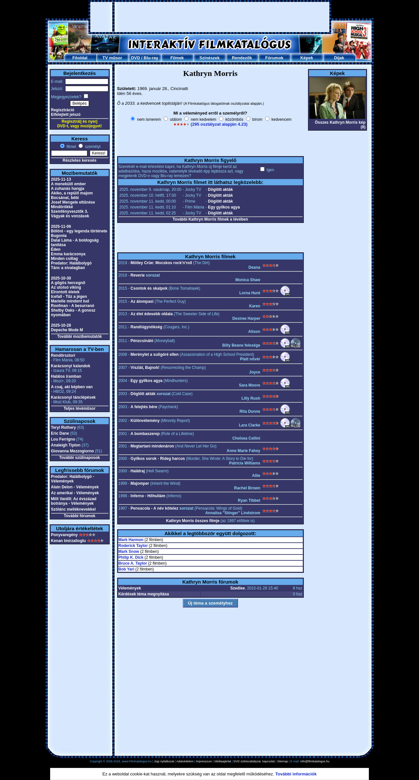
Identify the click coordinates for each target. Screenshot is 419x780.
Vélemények (129, 588)
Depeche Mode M (67, 330)
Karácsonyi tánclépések (73, 397)
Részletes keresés (79, 160)
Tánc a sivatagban (68, 267)
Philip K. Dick (131, 557)
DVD (135, 57)
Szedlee (237, 588)
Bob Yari (126, 569)
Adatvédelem (185, 761)
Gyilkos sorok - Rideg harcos (158, 458)
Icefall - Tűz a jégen (69, 296)
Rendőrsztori (63, 355)
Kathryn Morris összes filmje (192, 520)
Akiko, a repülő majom (72, 193)
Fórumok (274, 57)
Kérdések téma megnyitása (143, 594)
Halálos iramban (66, 376)
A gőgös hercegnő (68, 283)
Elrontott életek (65, 292)
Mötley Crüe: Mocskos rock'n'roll (161, 263)
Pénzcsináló (142, 340)
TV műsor (112, 57)
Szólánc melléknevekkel (73, 509)
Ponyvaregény (64, 535)
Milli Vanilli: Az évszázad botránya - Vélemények (74, 501)
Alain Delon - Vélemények (75, 487)
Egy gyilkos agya (224, 207)
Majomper (140, 483)
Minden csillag (64, 258)
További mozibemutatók (79, 336)
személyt (92, 146)
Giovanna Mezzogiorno (72, 451)
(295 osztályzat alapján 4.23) (219, 124)
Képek (306, 57)
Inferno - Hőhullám (148, 496)
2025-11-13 (61, 179)
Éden (56, 249)
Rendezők (242, 57)
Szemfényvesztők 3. (69, 211)
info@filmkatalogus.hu (315, 761)
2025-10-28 (61, 325)
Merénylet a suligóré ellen (155, 354)
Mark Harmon (131, 539)
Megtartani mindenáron (152, 446)
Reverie (138, 275)
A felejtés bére (144, 407)
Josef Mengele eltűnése (73, 202)
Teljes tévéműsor (79, 408)
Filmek (177, 57)
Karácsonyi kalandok (70, 366)
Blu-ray (151, 57)
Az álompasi (142, 301)
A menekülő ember (68, 184)
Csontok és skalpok (149, 288)
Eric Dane (60, 433)
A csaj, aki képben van (72, 387)
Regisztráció (62, 110)
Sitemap (282, 761)
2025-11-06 (61, 226)
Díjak (339, 57)
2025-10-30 (61, 278)
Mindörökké (62, 207)
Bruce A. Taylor (132, 563)
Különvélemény (145, 420)
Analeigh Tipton (66, 445)
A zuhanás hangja (67, 188)
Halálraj (138, 471)
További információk (296, 773)
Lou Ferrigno (63, 439)
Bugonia (59, 235)
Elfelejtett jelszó (66, 114)
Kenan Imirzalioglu (68, 540)
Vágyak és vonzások (70, 216)
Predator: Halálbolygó (71, 263)
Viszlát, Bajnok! (145, 367)
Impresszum (204, 761)
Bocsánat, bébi (65, 197)
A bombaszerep (145, 433)
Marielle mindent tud (70, 301)
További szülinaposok (79, 457)
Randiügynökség (146, 327)
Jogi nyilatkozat (164, 761)
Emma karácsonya (68, 254)
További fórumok (79, 516)
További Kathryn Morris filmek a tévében (210, 219)
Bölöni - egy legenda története (79, 231)
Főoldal (79, 57)
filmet (70, 146)
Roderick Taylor (133, 545)
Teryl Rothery (63, 427)
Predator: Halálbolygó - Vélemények (72, 478)
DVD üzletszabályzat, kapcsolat (254, 761)
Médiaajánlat (222, 761)
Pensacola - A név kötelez (154, 508)
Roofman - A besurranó (72, 305)
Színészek (209, 57)
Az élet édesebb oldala (152, 314)
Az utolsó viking (66, 287)
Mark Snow (128, 551)
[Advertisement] (210, 17)
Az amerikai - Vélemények (75, 493)
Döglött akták (220, 189)
